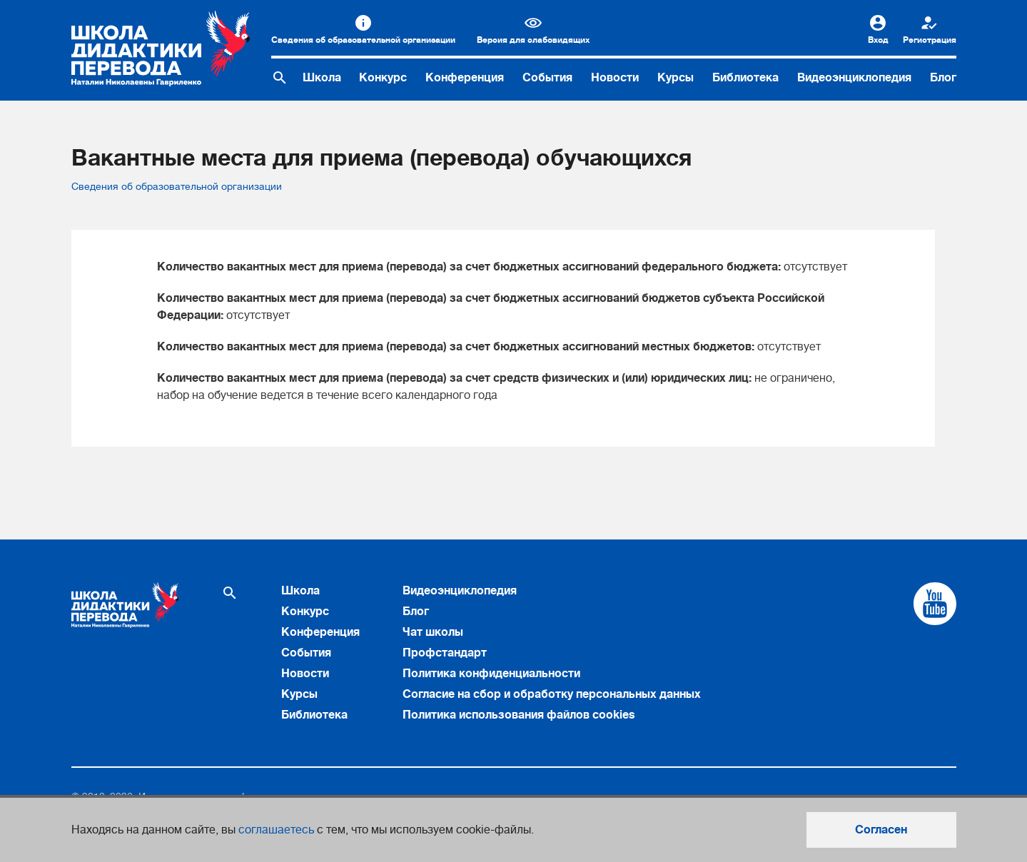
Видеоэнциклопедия (854, 77)
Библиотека (745, 77)
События (547, 77)
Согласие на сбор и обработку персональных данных (552, 694)
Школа (322, 77)
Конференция (464, 77)
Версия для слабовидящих (533, 40)
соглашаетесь (276, 829)
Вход (878, 40)
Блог (943, 77)
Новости (615, 77)
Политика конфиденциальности (491, 673)
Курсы (675, 77)
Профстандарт (445, 652)
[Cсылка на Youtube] (935, 603)
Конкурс (383, 77)
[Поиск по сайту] (279, 77)
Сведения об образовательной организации (363, 40)
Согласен (881, 829)
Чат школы (433, 632)
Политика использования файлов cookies (519, 715)
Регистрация (929, 40)
